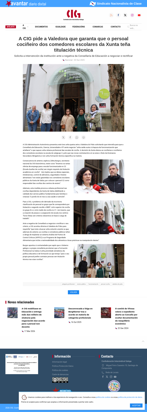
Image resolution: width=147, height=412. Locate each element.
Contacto (116, 27)
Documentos (41, 27)
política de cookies (103, 397)
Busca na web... (132, 26)
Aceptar (136, 405)
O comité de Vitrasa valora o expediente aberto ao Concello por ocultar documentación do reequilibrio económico (126, 316)
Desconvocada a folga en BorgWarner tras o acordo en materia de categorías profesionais (80, 313)
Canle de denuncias (60, 374)
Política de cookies (60, 370)
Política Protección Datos (62, 366)
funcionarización (93, 284)
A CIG (25, 26)
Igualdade (60, 27)
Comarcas (98, 27)
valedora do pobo (117, 284)
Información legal (59, 362)
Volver (73, 292)
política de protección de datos (130, 397)
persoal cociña (105, 284)
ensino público (81, 284)
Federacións (78, 27)
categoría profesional (68, 284)
